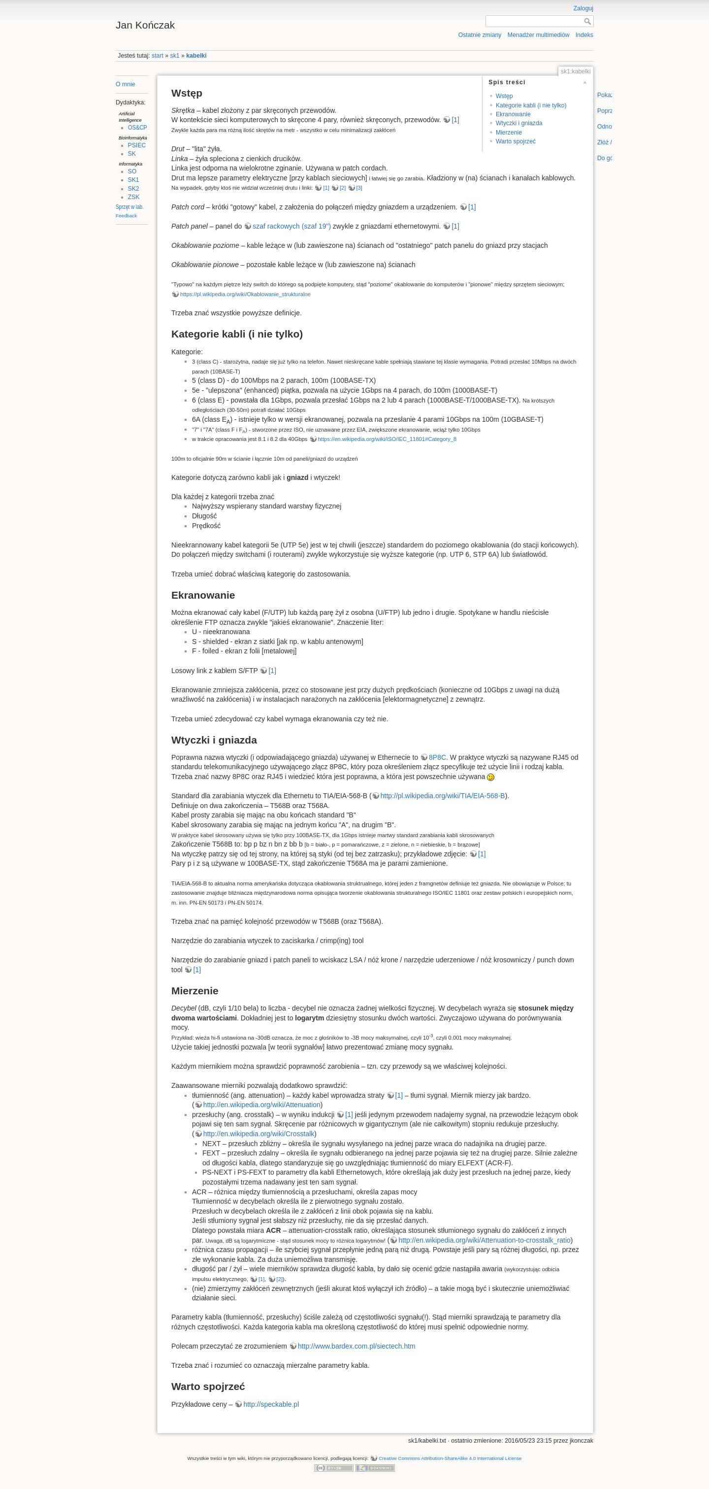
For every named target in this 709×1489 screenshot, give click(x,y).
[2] (343, 188)
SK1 (133, 179)
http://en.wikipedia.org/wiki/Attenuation (262, 1105)
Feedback (126, 215)
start (157, 55)
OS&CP (137, 127)
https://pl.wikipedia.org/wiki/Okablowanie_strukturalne (245, 294)
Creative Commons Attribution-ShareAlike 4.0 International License (450, 1458)
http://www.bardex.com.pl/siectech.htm (357, 1346)
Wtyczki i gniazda (519, 123)
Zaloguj (583, 8)
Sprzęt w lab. (130, 206)
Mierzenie (509, 132)
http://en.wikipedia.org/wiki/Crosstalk (259, 1134)
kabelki (196, 55)
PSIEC (137, 145)
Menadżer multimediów (539, 35)
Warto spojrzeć (516, 141)
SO (132, 171)
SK (132, 153)
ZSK (134, 197)
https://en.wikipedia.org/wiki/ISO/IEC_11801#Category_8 (387, 439)
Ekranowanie (513, 114)
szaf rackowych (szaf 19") (292, 226)
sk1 (175, 55)
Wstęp (504, 96)
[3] (359, 188)
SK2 (133, 188)
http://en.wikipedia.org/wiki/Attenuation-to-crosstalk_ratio (484, 1240)
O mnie (125, 84)
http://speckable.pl (271, 1404)
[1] (455, 120)
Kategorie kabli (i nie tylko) (531, 105)
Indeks (584, 35)
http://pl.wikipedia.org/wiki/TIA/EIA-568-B (443, 796)
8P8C (437, 757)
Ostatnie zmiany (480, 35)
